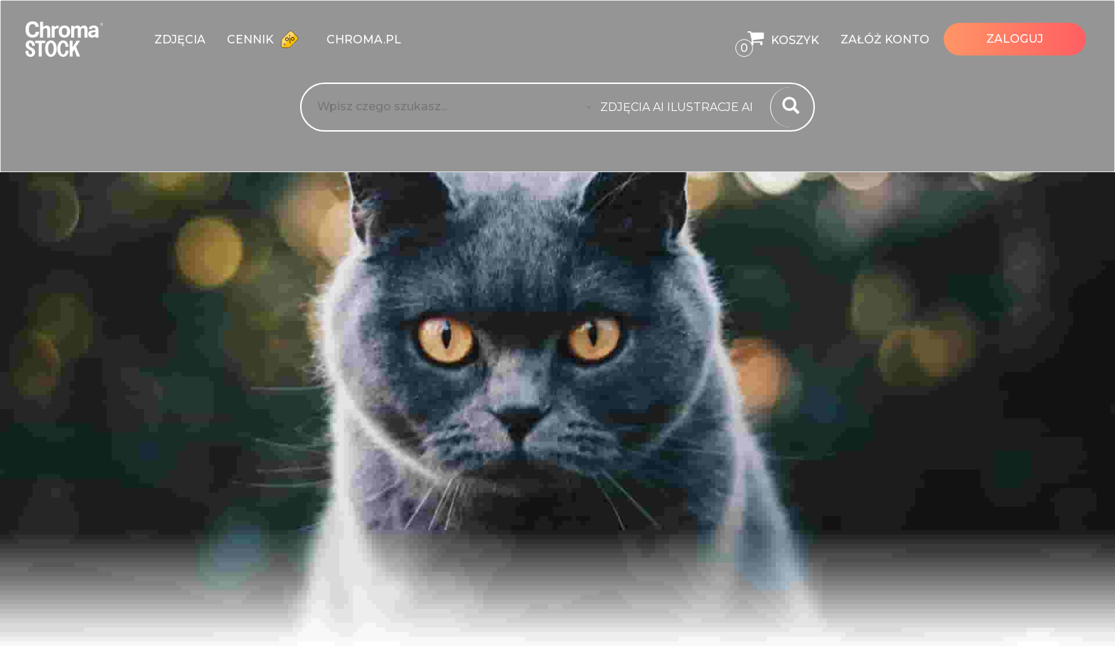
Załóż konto (885, 39)
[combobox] (680, 107)
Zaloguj (1014, 39)
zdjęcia (180, 39)
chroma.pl (363, 39)
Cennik (266, 39)
